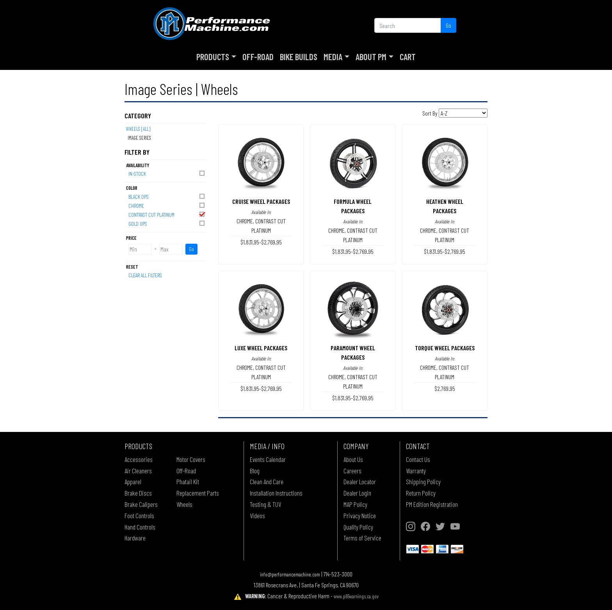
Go (448, 25)
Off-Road (258, 57)
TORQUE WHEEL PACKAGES (445, 347)
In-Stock (167, 173)
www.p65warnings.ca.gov (356, 596)
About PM (371, 57)
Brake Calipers (141, 504)
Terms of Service (362, 538)
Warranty (416, 470)
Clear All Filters (145, 275)
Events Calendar (268, 459)
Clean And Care (266, 481)
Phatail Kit (187, 481)
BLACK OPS (167, 196)
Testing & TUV (265, 504)
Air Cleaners (138, 470)
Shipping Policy (423, 481)
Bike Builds (298, 57)
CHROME (167, 205)
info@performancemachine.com (290, 574)
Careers (352, 470)
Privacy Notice (359, 515)
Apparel (133, 481)
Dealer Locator (359, 481)
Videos (257, 515)
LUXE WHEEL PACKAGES (261, 347)
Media (333, 57)
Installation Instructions (276, 493)
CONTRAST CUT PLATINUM (167, 214)
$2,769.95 (444, 388)
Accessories (139, 459)
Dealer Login (357, 493)
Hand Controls (140, 527)
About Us (353, 459)
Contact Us (418, 459)
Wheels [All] (138, 129)
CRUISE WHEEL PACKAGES (261, 201)
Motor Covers (190, 459)
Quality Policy (358, 527)
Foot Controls (139, 515)
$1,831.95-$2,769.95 (261, 242)
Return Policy (421, 493)
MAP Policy (355, 504)
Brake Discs (138, 493)
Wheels (184, 504)
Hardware (135, 538)
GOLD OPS (167, 223)
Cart (408, 57)
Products (212, 57)
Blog (255, 470)
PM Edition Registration (432, 504)
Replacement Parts (197, 493)
